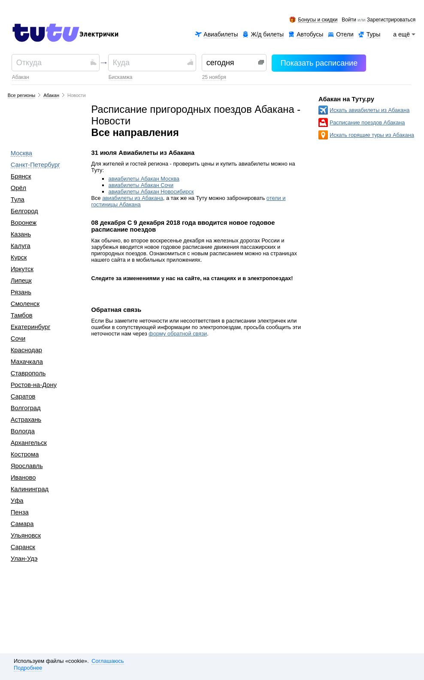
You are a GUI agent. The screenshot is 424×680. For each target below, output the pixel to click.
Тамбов (22, 315)
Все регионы (22, 95)
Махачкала (27, 361)
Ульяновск (26, 535)
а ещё (401, 34)
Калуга (20, 245)
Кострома (25, 454)
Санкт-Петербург (35, 164)
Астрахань (26, 419)
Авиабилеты (220, 34)
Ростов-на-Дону (34, 384)
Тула (17, 199)
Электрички (98, 34)
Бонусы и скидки (317, 20)
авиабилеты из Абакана (132, 198)
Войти (349, 20)
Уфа (17, 500)
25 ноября (214, 77)
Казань (21, 234)
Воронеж (23, 222)
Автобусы (310, 34)
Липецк (21, 280)
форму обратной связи (177, 333)
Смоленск (25, 303)
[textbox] (52, 62)
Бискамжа (121, 77)
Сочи (18, 338)
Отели (344, 34)
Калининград (29, 489)
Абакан (20, 77)
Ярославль (27, 465)
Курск (19, 257)
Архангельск (29, 442)
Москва (21, 153)
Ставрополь (28, 373)
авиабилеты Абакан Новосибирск (151, 191)
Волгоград (26, 408)
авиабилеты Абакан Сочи (141, 185)
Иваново (23, 477)
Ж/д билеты (267, 34)
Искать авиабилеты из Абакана (369, 110)
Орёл (18, 187)
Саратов (23, 396)
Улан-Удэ (24, 558)
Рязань (21, 292)
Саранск (23, 547)
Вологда (23, 431)
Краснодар (26, 350)
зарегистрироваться (391, 20)
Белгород (24, 211)
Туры (373, 34)
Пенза (20, 512)
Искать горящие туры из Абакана (372, 135)
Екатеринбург (31, 326)
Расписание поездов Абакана (367, 122)
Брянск (21, 176)
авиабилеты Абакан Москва (144, 178)
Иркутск (22, 269)
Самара (22, 523)
